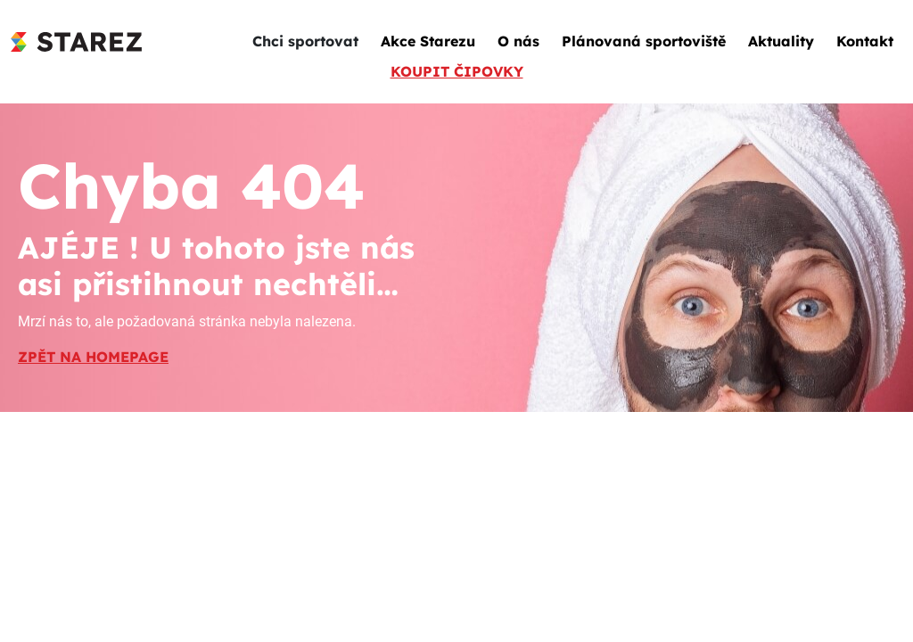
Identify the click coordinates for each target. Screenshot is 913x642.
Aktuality (781, 41)
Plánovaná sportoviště (644, 41)
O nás (518, 41)
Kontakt (864, 41)
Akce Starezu (428, 41)
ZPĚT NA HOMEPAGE (93, 357)
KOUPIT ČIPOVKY (457, 71)
